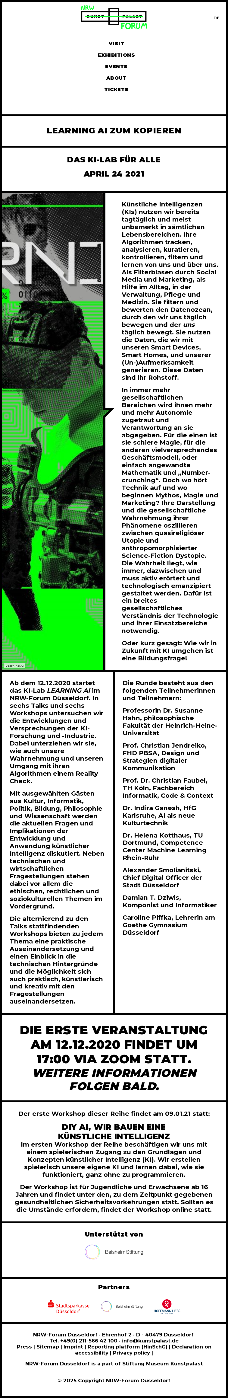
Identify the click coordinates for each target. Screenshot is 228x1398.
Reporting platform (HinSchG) (127, 1347)
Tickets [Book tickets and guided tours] (116, 89)
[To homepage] (114, 18)
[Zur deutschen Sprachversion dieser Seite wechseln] (217, 18)
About (116, 78)
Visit (116, 43)
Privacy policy (132, 1353)
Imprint (73, 1347)
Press (24, 1347)
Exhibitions (116, 55)
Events (116, 66)
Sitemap (48, 1347)
